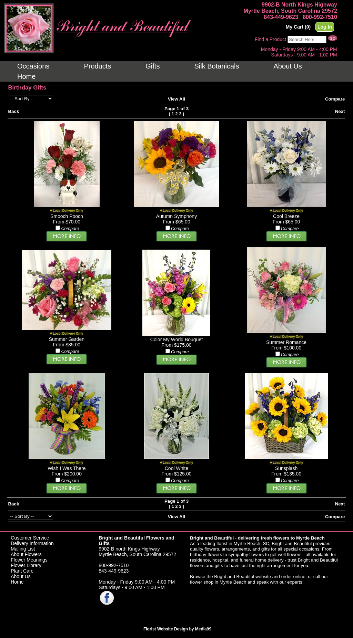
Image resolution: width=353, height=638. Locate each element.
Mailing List (23, 549)
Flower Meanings (29, 560)
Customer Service (30, 538)
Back (13, 111)
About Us (21, 576)
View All (176, 99)
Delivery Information (32, 543)
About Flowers (26, 554)
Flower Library (26, 565)
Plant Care (22, 571)
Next (340, 111)
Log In (324, 27)
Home (17, 582)
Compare (335, 99)
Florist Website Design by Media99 (177, 629)
